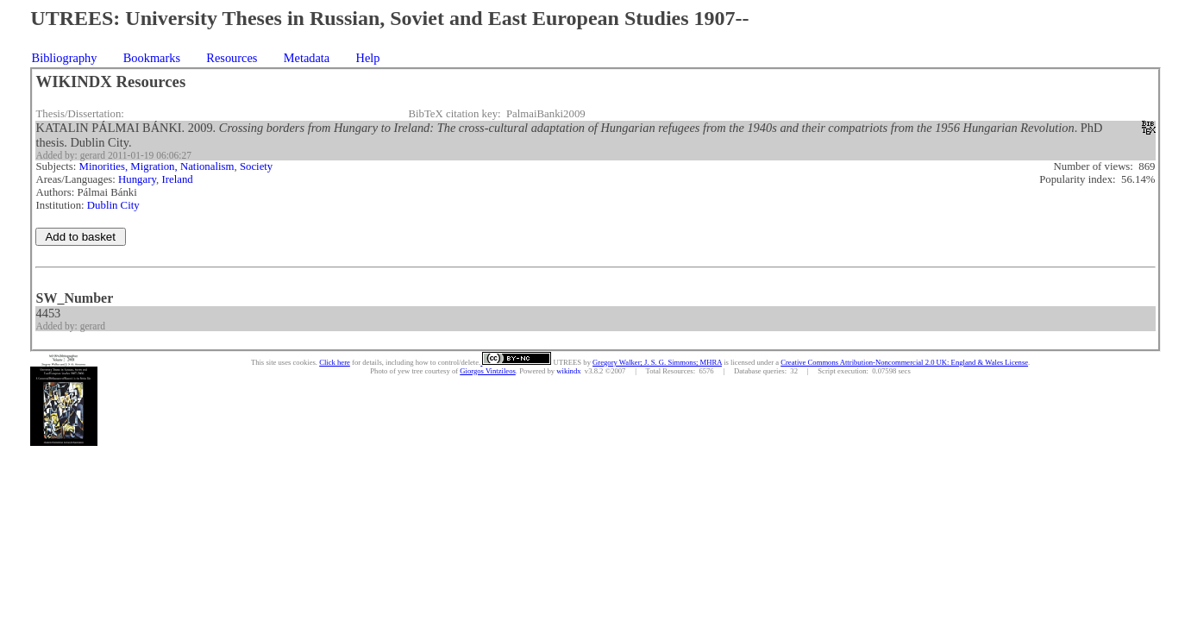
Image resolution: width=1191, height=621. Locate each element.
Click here (334, 362)
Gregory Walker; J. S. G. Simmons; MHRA (657, 362)
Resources (231, 58)
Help (368, 58)
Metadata (307, 58)
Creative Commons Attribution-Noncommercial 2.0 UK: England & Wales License (904, 362)
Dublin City (113, 205)
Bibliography (64, 58)
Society (256, 166)
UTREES (566, 362)
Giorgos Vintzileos (488, 371)
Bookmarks (151, 58)
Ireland (176, 179)
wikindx (568, 371)
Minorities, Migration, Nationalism (157, 166)
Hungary (137, 179)
